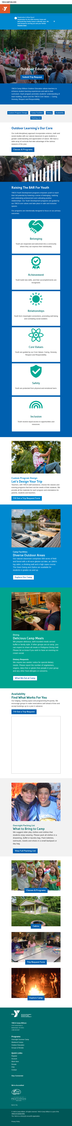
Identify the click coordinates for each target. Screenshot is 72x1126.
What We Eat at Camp (25, 678)
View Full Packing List (25, 850)
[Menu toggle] (69, 8)
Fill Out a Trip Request (24, 711)
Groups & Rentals (17, 1048)
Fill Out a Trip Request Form (26, 498)
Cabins (36, 926)
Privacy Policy (15, 1121)
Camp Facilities (37, 113)
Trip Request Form (36, 962)
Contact (14, 1070)
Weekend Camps (17, 1042)
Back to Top (14, 1105)
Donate (13, 1064)
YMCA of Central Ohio (18, 1113)
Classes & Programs (23, 149)
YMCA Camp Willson (9, 2)
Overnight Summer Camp (20, 1039)
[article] (36, 21)
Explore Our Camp (23, 577)
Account (14, 1059)
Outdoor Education (17, 1045)
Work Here (15, 1061)
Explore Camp (36, 997)
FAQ (13, 1067)
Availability (60, 113)
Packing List (36, 118)
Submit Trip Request (32, 77)
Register (14, 1056)
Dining (49, 113)
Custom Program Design (17, 113)
